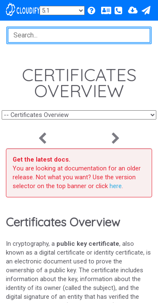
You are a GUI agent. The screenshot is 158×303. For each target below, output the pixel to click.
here (116, 186)
